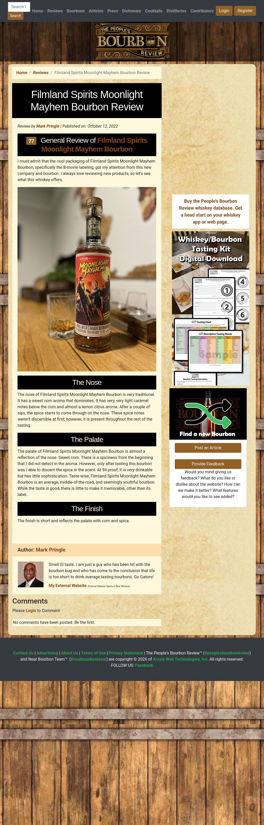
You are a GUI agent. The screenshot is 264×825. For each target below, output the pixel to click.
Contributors (202, 10)
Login (224, 10)
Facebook (144, 809)
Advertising (47, 797)
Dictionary (131, 10)
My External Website (68, 729)
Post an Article (208, 588)
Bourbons (76, 10)
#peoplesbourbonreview (227, 797)
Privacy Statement (126, 797)
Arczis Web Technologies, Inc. (181, 803)
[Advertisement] (132, 97)
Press (113, 10)
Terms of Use (93, 797)
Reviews (55, 10)
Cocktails (153, 10)
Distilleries (176, 10)
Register (245, 10)
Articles (96, 10)
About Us (69, 797)
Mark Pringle (48, 198)
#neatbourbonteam (88, 803)
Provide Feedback (208, 604)
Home (37, 10)
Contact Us (23, 797)
